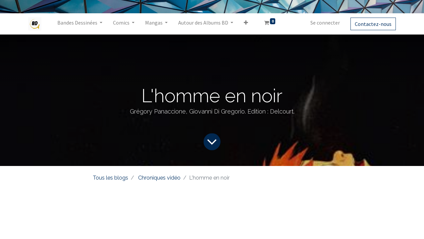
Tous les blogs (110, 178)
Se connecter (325, 22)
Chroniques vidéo (159, 178)
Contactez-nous (373, 24)
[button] (246, 24)
